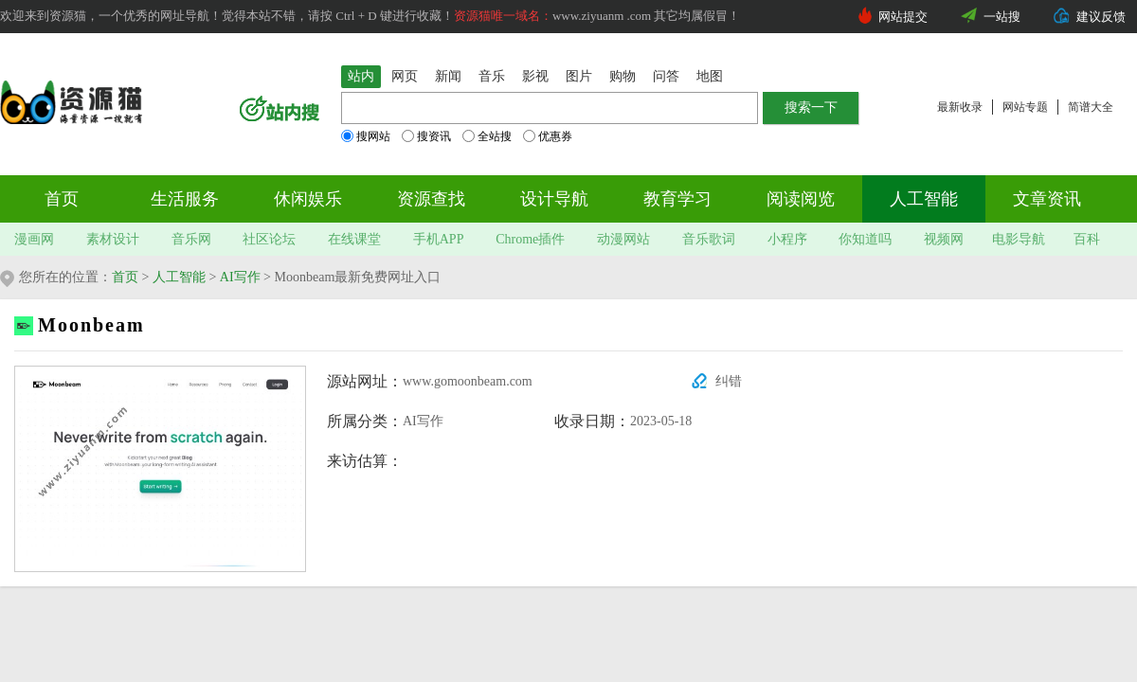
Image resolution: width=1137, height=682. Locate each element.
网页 (404, 76)
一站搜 (1002, 16)
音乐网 (191, 239)
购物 (622, 76)
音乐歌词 (708, 239)
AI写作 (240, 277)
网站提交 (903, 16)
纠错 (728, 381)
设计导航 (554, 198)
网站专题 (1025, 107)
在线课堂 (354, 239)
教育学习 (677, 198)
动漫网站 (623, 239)
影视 (535, 76)
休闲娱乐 (308, 198)
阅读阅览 (801, 198)
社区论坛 (269, 239)
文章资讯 (1047, 198)
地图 (709, 76)
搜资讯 (426, 136)
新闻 (448, 76)
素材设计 (112, 239)
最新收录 (960, 107)
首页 (62, 198)
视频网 (944, 239)
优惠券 (547, 136)
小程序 (787, 239)
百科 (1087, 239)
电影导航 (1018, 239)
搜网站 (365, 136)
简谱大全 (1090, 107)
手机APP (438, 239)
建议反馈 (1101, 16)
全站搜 (487, 136)
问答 (666, 76)
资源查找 (431, 198)
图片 (579, 76)
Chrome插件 (530, 239)
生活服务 (185, 198)
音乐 (491, 76)
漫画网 (34, 239)
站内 (361, 76)
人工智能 (924, 198)
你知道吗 (865, 239)
